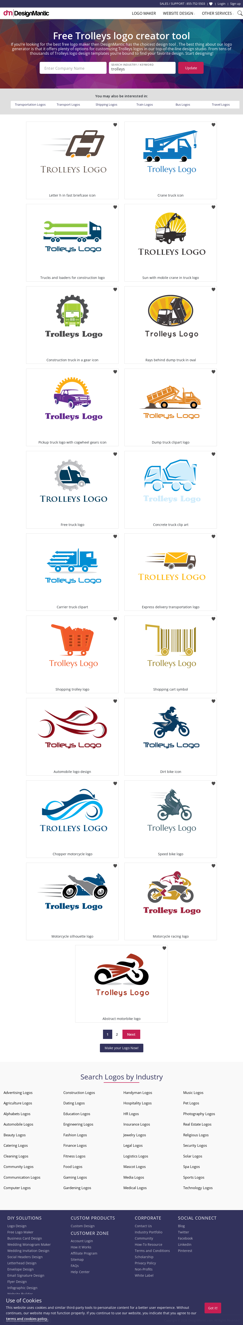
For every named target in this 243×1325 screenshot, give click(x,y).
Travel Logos (221, 104)
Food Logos (72, 1166)
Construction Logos (79, 1092)
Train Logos (144, 104)
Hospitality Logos (137, 1102)
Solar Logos (192, 1155)
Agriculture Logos (18, 1102)
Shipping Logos (106, 104)
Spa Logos (191, 1166)
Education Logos (76, 1113)
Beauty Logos (15, 1134)
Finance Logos (75, 1144)
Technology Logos (198, 1187)
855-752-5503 (196, 3)
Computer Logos (17, 1187)
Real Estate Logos (197, 1123)
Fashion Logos (75, 1134)
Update (191, 67)
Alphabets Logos (17, 1113)
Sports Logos (193, 1176)
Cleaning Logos (16, 1155)
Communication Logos (22, 1176)
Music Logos (193, 1092)
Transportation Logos (30, 104)
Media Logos (133, 1176)
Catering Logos (16, 1144)
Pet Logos (191, 1102)
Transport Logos (68, 104)
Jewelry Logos (134, 1134)
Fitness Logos (74, 1155)
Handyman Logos (137, 1092)
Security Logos (195, 1144)
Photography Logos (199, 1113)
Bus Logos (183, 104)
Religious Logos (196, 1134)
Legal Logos (133, 1144)
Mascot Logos (134, 1166)
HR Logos (131, 1113)
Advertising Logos (18, 1092)
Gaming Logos (75, 1176)
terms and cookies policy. (27, 1318)
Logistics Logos (135, 1155)
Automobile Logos (18, 1123)
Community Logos (18, 1166)
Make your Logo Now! (122, 1047)
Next (131, 1033)
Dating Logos (74, 1102)
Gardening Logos (77, 1187)
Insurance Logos (136, 1123)
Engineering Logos (78, 1123)
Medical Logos (135, 1187)
